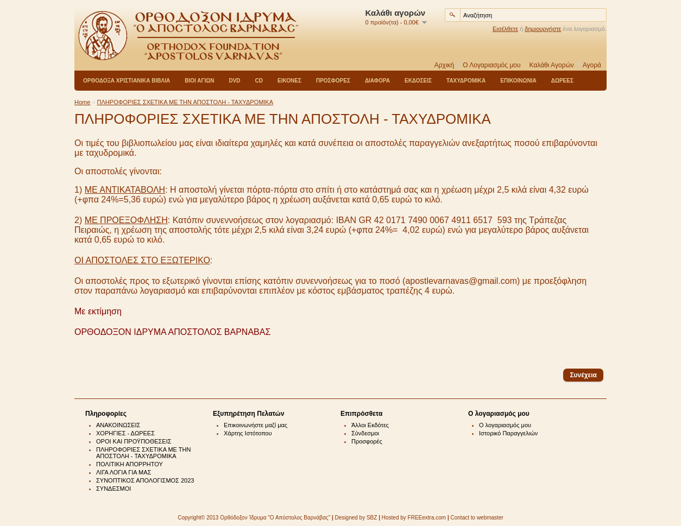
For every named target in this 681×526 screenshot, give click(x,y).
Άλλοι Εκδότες (370, 425)
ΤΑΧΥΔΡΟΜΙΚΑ (465, 81)
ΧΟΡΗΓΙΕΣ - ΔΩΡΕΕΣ (125, 433)
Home (82, 102)
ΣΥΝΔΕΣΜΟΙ (113, 488)
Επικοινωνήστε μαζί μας (255, 425)
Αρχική (444, 65)
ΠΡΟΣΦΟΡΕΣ (333, 81)
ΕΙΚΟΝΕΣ (289, 81)
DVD (234, 81)
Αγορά (592, 65)
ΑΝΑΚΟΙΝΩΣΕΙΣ (118, 425)
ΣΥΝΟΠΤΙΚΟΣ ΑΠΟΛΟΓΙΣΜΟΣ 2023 (145, 480)
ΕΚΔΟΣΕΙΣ (418, 81)
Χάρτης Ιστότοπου (248, 433)
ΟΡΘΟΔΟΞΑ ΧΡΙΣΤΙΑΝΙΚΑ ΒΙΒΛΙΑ (126, 81)
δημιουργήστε (543, 29)
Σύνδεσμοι (365, 433)
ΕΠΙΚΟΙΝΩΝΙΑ (518, 81)
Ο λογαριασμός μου (505, 425)
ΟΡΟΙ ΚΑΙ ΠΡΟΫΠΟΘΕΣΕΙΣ (134, 441)
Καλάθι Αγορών (551, 65)
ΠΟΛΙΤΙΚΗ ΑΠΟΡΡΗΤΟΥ (129, 464)
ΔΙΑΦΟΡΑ (377, 81)
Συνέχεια (583, 375)
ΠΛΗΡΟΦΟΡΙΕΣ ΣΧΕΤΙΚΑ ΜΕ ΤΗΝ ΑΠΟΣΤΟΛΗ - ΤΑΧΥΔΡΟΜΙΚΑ (185, 102)
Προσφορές (366, 441)
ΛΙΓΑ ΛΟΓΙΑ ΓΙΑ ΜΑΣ (123, 472)
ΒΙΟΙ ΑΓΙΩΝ (199, 81)
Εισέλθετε (505, 29)
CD (259, 81)
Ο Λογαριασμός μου (491, 65)
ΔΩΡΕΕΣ (562, 81)
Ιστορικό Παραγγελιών (508, 433)
